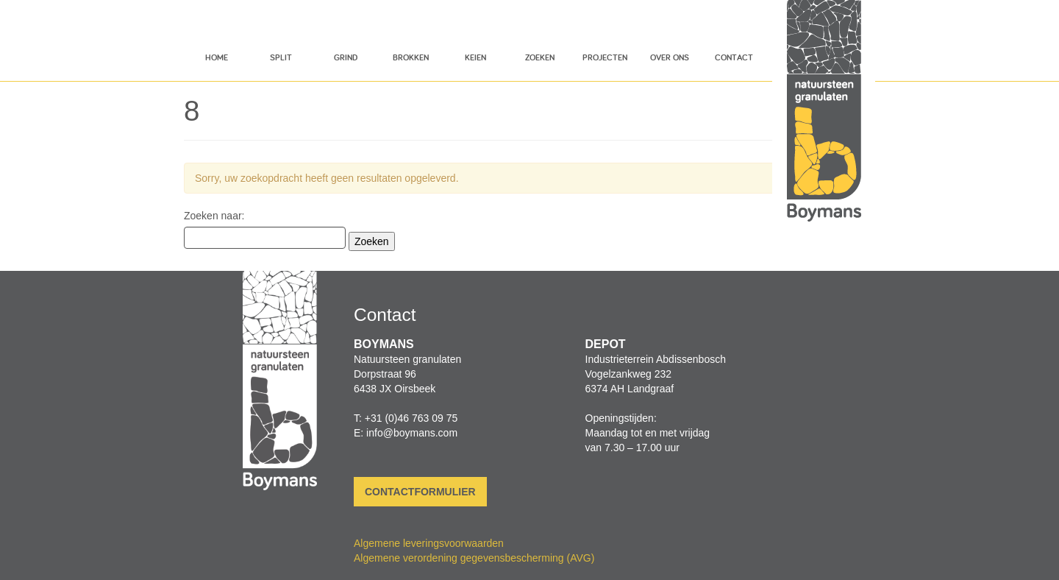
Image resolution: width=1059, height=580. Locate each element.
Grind (345, 57)
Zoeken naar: (214, 216)
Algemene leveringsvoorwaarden (429, 543)
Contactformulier (420, 492)
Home (216, 57)
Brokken (411, 57)
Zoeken (540, 57)
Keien (475, 57)
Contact (734, 57)
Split (281, 57)
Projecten (604, 57)
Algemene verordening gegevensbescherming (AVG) (474, 558)
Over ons (669, 57)
